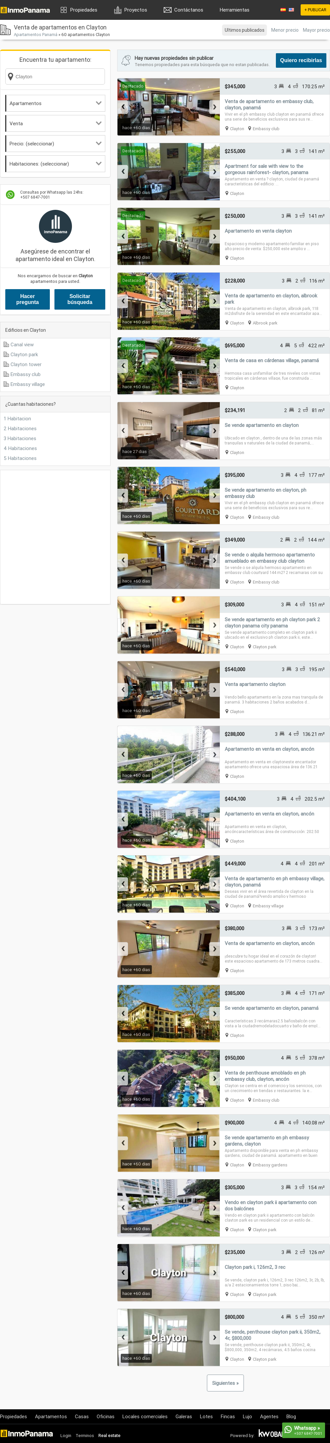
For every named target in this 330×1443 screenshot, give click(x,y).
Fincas (228, 1416)
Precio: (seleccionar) (56, 143)
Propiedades (83, 10)
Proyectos (135, 10)
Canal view (22, 344)
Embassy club (26, 374)
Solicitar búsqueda (79, 299)
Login (65, 1435)
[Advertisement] (62, 537)
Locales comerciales (145, 1416)
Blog (291, 1416)
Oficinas (106, 1416)
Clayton (237, 129)
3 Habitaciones (20, 438)
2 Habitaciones (20, 428)
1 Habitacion (17, 418)
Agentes (269, 1416)
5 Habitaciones (20, 458)
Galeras (184, 1416)
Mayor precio (316, 30)
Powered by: (242, 1435)
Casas (82, 1416)
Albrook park (265, 323)
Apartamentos (56, 103)
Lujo (247, 1416)
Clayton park (24, 354)
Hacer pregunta (27, 299)
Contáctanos (188, 10)
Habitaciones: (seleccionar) (56, 164)
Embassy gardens (270, 1165)
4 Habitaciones (20, 448)
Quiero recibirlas (301, 60)
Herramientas (234, 10)
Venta (56, 123)
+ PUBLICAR (315, 9)
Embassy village (28, 384)
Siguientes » (225, 1383)
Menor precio (285, 30)
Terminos (85, 1435)
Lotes (206, 1416)
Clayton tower (26, 364)
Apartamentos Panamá (35, 34)
